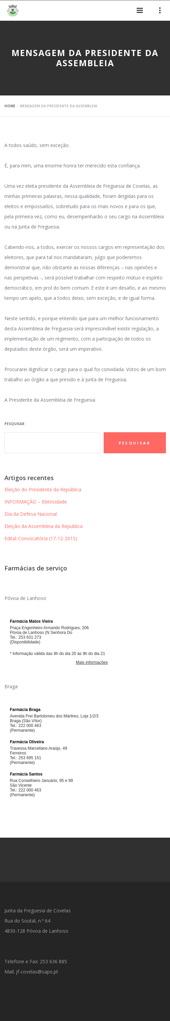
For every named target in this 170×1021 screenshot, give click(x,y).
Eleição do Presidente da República (42, 489)
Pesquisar (14, 423)
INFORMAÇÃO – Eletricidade (35, 501)
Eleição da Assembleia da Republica (43, 526)
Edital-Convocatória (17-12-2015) (40, 538)
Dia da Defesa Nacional (30, 514)
